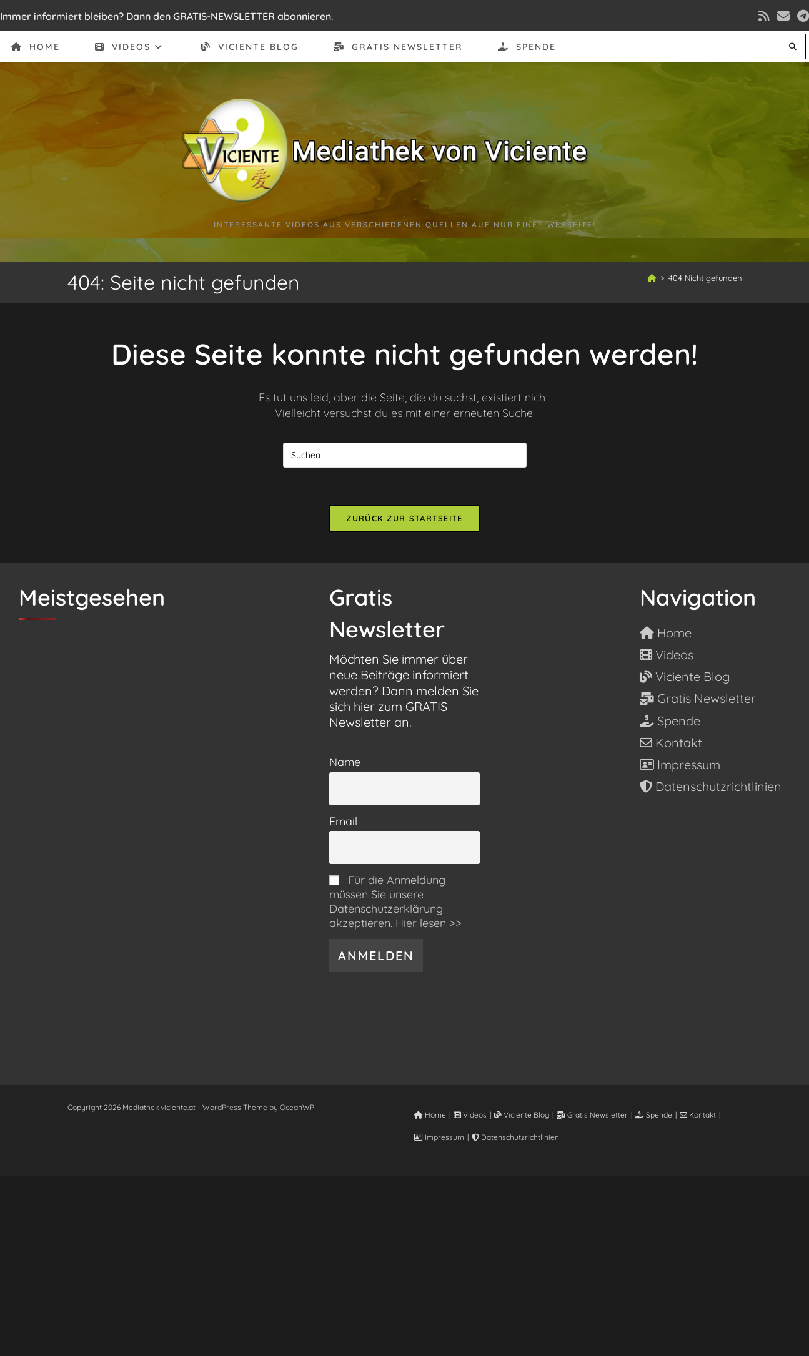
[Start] (652, 278)
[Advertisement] (405, 1263)
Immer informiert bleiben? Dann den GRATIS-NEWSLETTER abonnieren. (167, 16)
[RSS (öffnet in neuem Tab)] (764, 16)
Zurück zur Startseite (404, 518)
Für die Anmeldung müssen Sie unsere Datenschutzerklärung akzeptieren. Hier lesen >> (395, 901)
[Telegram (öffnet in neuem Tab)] (801, 16)
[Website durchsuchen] (793, 46)
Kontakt (698, 1114)
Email (343, 821)
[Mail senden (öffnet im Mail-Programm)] (783, 16)
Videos (470, 1114)
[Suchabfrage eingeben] (405, 455)
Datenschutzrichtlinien (515, 1137)
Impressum (439, 1137)
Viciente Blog (521, 1114)
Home (430, 1114)
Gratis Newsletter (592, 1114)
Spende (653, 1114)
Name (344, 762)
